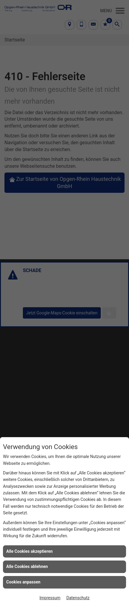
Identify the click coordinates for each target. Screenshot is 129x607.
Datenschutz (77, 597)
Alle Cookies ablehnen (27, 566)
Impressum (50, 597)
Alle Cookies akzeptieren (29, 551)
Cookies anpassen (23, 582)
